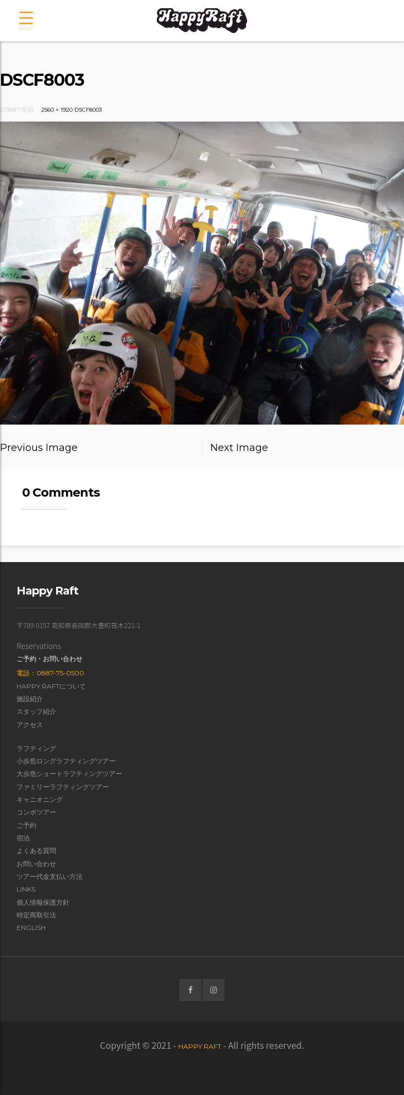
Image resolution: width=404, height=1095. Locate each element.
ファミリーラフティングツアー (63, 787)
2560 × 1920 (57, 109)
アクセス (30, 724)
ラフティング (36, 748)
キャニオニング (40, 799)
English (31, 927)
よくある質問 (36, 850)
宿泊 (23, 838)
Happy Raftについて (51, 686)
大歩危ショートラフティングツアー (69, 773)
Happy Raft (199, 1046)
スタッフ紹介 (36, 711)
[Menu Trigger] (26, 21)
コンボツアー (36, 812)
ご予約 (26, 825)
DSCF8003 (88, 109)
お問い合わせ (36, 864)
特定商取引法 (36, 915)
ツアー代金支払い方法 (50, 876)
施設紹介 (30, 699)
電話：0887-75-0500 (50, 673)
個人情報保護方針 (43, 902)
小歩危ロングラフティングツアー (66, 761)
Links (26, 889)
